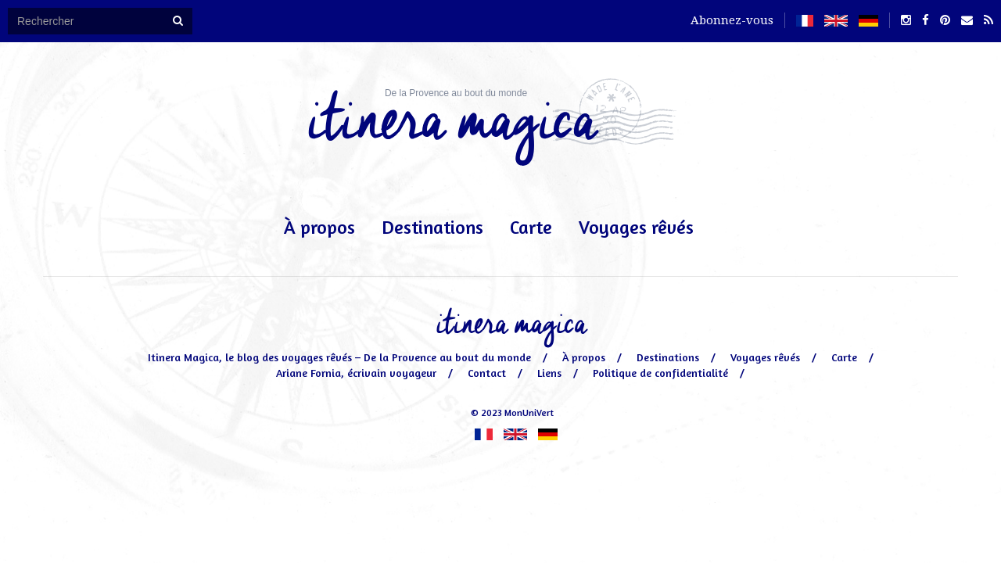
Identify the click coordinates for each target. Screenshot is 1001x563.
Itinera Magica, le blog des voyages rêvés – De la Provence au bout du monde (339, 357)
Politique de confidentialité (660, 372)
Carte (531, 227)
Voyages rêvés (636, 227)
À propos (319, 227)
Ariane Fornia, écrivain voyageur (356, 372)
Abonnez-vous (732, 20)
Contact (487, 372)
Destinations (432, 227)
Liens (549, 372)
